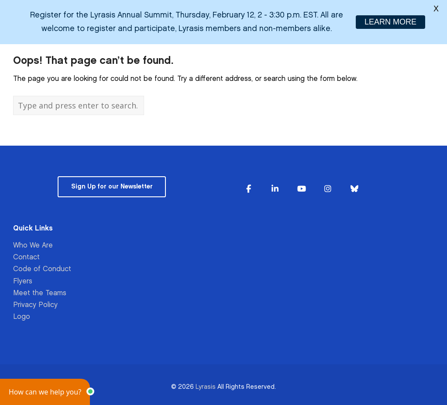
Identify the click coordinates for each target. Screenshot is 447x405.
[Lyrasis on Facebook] (248, 188)
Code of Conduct (42, 268)
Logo (21, 316)
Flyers (22, 280)
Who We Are (33, 244)
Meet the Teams (39, 292)
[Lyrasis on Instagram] (328, 188)
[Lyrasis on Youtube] (301, 188)
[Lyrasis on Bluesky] (354, 188)
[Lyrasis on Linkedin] (275, 188)
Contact (26, 256)
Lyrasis (206, 386)
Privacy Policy (35, 304)
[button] (45, 392)
